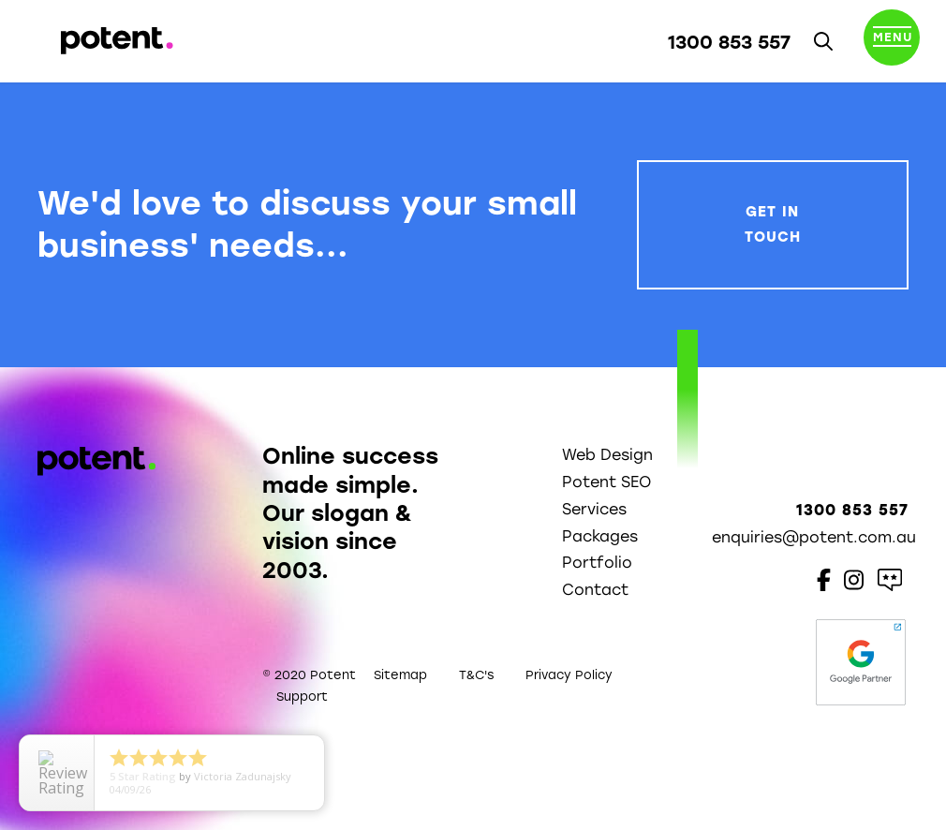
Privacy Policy (569, 675)
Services (594, 509)
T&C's (476, 675)
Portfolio (597, 562)
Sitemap (400, 675)
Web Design (607, 455)
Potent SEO (606, 482)
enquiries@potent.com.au (814, 537)
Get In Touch (773, 224)
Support (302, 696)
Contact (595, 590)
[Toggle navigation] (891, 41)
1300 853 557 (729, 42)
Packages (600, 536)
